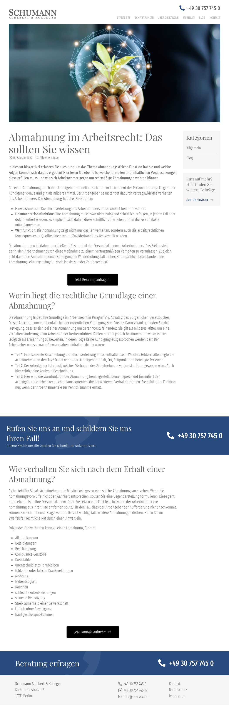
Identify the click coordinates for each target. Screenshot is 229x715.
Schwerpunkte (144, 18)
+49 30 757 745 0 (203, 8)
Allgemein (46, 158)
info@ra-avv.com (136, 696)
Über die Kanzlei (168, 18)
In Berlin (189, 18)
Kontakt (215, 18)
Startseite (123, 18)
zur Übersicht (197, 200)
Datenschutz (178, 689)
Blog (202, 18)
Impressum (177, 696)
